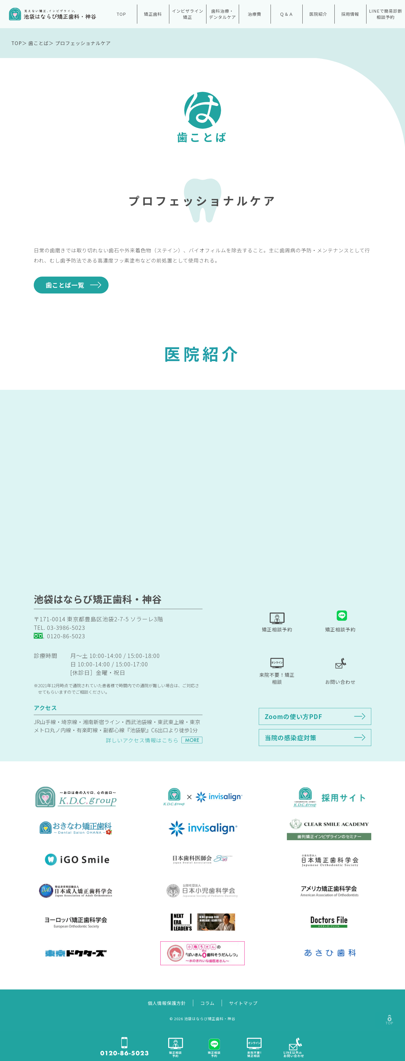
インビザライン (187, 14)
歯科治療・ (222, 14)
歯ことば (38, 42)
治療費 (254, 14)
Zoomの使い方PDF (293, 733)
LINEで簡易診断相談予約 (385, 14)
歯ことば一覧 (65, 284)
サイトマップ (243, 1003)
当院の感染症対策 (290, 754)
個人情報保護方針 (167, 1003)
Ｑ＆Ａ (286, 14)
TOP (121, 14)
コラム (207, 1003)
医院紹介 (318, 14)
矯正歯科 (153, 14)
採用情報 (350, 14)
